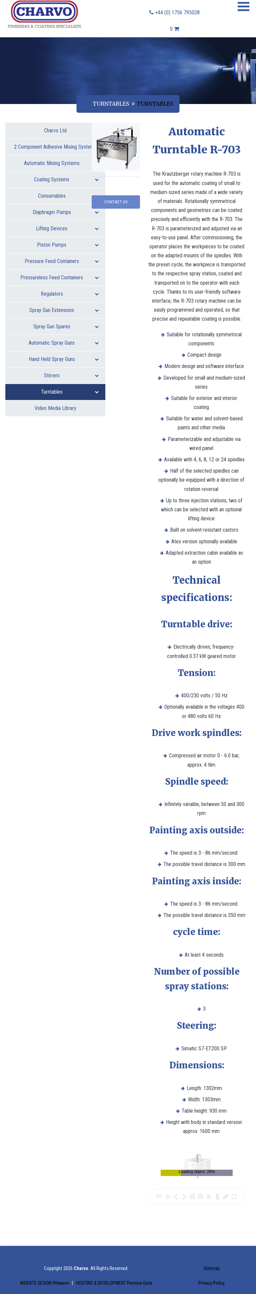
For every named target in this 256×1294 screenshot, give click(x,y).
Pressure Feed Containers (62, 261)
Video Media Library (55, 408)
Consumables (68, 196)
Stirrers (71, 375)
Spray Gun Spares (66, 326)
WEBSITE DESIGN (45, 1283)
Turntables (111, 103)
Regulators (70, 294)
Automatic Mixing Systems (61, 163)
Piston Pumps (68, 245)
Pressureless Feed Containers (59, 277)
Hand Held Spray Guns (64, 359)
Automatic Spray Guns (64, 343)
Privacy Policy (211, 1283)
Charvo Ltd (55, 130)
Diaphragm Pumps (66, 212)
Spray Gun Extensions (64, 310)
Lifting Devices (67, 228)
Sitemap (212, 1268)
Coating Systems (66, 179)
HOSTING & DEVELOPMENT (114, 1283)
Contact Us (115, 201)
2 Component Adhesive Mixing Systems (56, 149)
